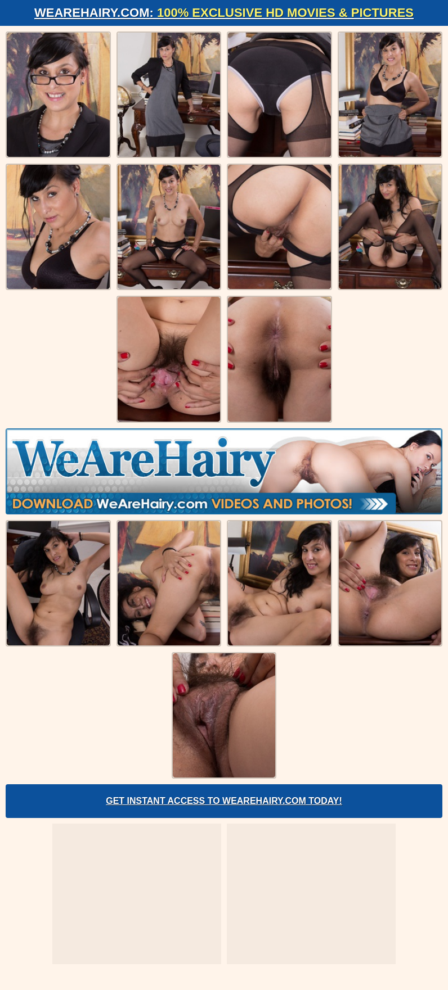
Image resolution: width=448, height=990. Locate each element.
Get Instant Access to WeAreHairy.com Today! (224, 801)
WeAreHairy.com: (224, 13)
